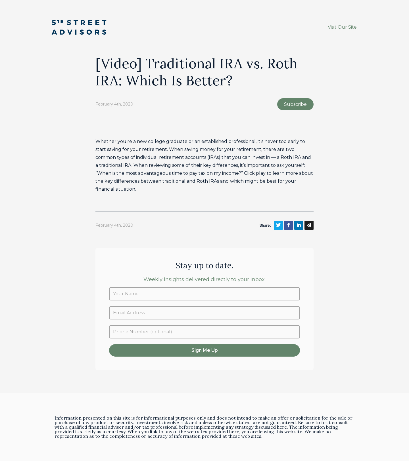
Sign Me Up (204, 350)
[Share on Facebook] (288, 225)
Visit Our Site (342, 27)
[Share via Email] (309, 225)
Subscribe (295, 104)
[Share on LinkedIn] (298, 225)
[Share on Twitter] (278, 225)
